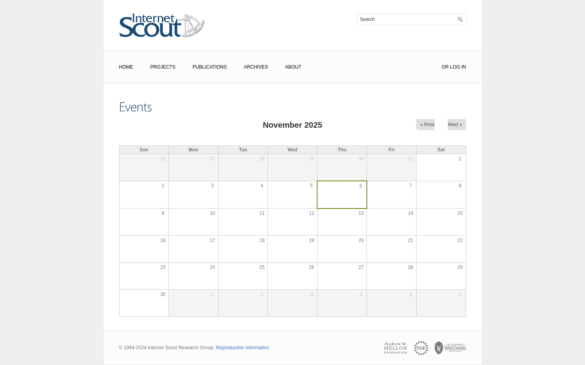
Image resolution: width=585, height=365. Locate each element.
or (445, 67)
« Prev (427, 124)
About (293, 67)
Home (126, 67)
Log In (458, 67)
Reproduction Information (242, 347)
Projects (163, 67)
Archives (256, 67)
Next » (455, 124)
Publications (210, 67)
